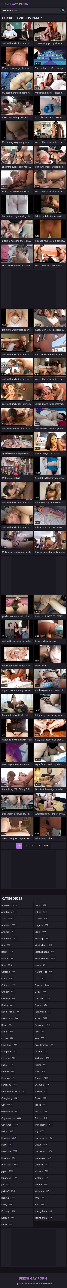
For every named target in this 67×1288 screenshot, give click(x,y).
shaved (42, 1078)
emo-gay (9, 1045)
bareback (9, 938)
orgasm (42, 985)
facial (7, 1065)
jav (5, 1184)
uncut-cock (43, 1151)
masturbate (44, 945)
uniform (42, 1164)
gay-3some (10, 1111)
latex (7, 1224)
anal (7, 918)
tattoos (41, 1118)
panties (41, 1005)
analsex (8, 932)
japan (7, 1171)
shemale (42, 1084)
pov (40, 1031)
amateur (9, 905)
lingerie (42, 925)
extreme (8, 1058)
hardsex (8, 1158)
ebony (7, 1038)
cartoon (8, 971)
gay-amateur (11, 1118)
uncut (41, 1144)
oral (40, 978)
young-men (43, 1217)
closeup (8, 998)
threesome (44, 1124)
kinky (7, 1204)
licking (41, 918)
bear (7, 965)
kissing (8, 1211)
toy (40, 1131)
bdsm (7, 951)
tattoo (41, 1111)
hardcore (9, 1151)
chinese (8, 985)
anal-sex (9, 925)
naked (41, 965)
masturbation (45, 958)
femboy (8, 1078)
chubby (8, 991)
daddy (7, 1005)
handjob (9, 1138)
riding (41, 1065)
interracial (10, 1164)
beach (7, 958)
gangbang (9, 1098)
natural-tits (44, 971)
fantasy (8, 1071)
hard (7, 1144)
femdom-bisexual (13, 1091)
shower (41, 1091)
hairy (7, 1131)
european (9, 1051)
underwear (43, 1158)
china (7, 978)
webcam (42, 1191)
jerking (8, 1198)
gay (7, 1104)
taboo (41, 1104)
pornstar (43, 1025)
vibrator (42, 1171)
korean (8, 1217)
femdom (9, 1084)
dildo (7, 1031)
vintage (41, 1178)
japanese (9, 1178)
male (41, 932)
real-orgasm (44, 1045)
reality (41, 1051)
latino (41, 912)
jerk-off (8, 1191)
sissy (41, 1098)
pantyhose (43, 1011)
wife (40, 1198)
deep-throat (11, 1011)
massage (42, 938)
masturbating (45, 951)
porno (41, 1018)
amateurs (9, 912)
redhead (42, 1058)
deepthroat (10, 1018)
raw (40, 1038)
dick (6, 1025)
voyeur (41, 1184)
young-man (43, 1211)
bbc (6, 945)
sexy (40, 1071)
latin (41, 905)
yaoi (40, 1204)
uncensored (44, 1138)
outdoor (42, 998)
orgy (41, 991)
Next (46, 845)
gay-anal (9, 1124)
